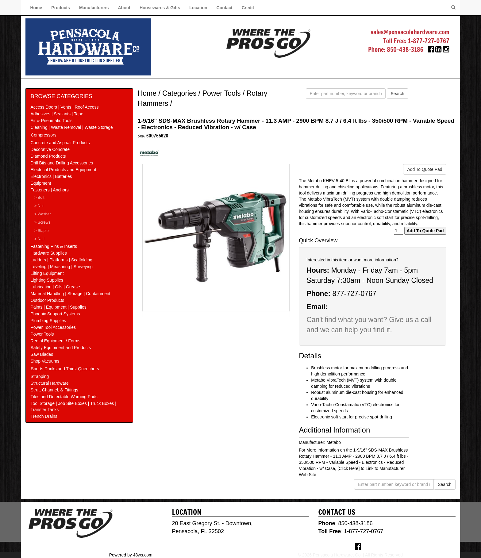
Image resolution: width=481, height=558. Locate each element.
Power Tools (42, 334)
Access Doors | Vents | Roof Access (64, 107)
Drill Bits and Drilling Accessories (61, 162)
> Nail (39, 239)
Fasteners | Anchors (49, 189)
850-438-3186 (405, 49)
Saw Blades (41, 354)
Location (198, 7)
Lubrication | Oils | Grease (55, 286)
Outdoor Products (47, 300)
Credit (248, 7)
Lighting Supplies (46, 280)
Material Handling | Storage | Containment (70, 293)
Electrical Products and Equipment (63, 169)
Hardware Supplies (48, 253)
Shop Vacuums (44, 361)
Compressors (43, 135)
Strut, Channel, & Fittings (54, 389)
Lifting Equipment (46, 273)
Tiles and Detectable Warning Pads (63, 396)
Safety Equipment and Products (60, 347)
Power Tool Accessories (53, 327)
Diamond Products (48, 156)
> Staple (41, 231)
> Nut (39, 206)
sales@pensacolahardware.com (410, 32)
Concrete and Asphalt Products (60, 142)
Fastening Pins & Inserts (53, 246)
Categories (179, 93)
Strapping (39, 376)
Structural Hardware (49, 383)
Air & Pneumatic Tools (51, 120)
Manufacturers (94, 7)
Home (36, 7)
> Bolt (39, 197)
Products (60, 7)
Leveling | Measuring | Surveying (61, 266)
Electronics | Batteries (51, 176)
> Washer (42, 214)
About (124, 7)
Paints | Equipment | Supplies (58, 307)
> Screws (42, 222)
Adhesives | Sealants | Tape (56, 113)
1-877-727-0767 (428, 41)
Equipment (40, 183)
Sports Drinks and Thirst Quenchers (65, 368)
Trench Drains (43, 416)
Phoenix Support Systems (55, 313)
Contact (225, 7)
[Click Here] (348, 468)
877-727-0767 (354, 294)
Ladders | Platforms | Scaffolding (61, 259)
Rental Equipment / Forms (55, 340)
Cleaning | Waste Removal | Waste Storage (71, 127)
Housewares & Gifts (160, 7)
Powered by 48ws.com (130, 554)
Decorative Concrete (50, 149)
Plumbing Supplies (48, 320)
